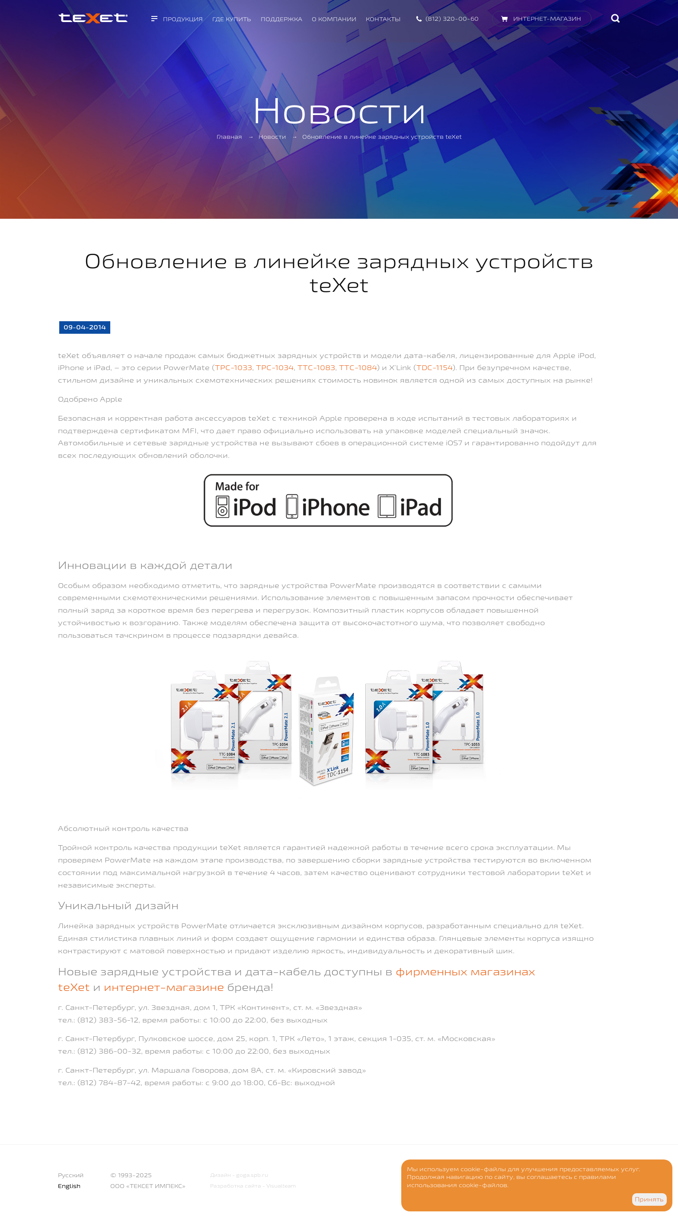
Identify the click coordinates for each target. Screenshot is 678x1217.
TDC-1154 (434, 367)
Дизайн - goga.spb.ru (239, 1175)
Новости (272, 136)
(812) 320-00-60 (452, 18)
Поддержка (281, 19)
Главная (229, 136)
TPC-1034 (275, 367)
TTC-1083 (316, 367)
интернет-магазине (164, 987)
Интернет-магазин (547, 18)
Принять (649, 1199)
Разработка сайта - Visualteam (253, 1185)
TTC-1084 (358, 367)
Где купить (231, 19)
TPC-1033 (233, 367)
